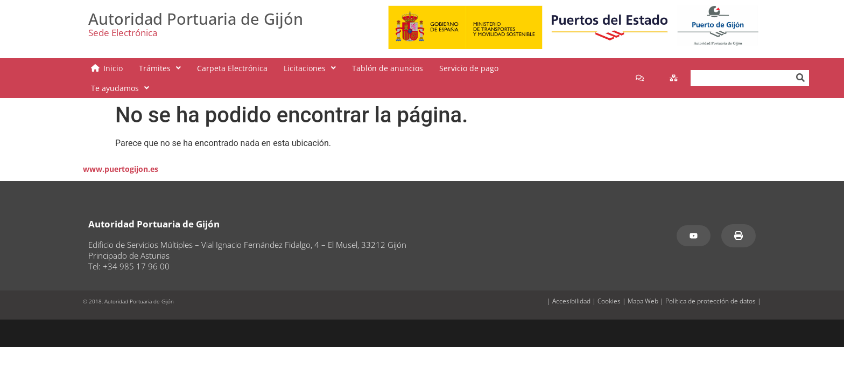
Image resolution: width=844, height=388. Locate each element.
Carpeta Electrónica (232, 70)
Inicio (113, 70)
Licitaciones (310, 70)
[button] (160, 70)
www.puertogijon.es (120, 153)
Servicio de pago (468, 70)
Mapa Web (643, 285)
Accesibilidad (571, 285)
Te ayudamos (544, 70)
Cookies (609, 285)
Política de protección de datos (710, 285)
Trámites (160, 70)
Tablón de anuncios (387, 70)
